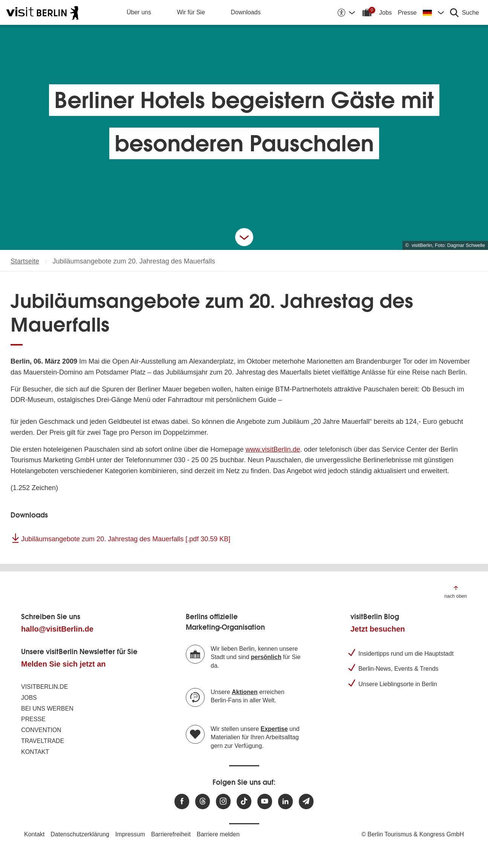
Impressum (130, 834)
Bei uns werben (47, 708)
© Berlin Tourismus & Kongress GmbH (412, 834)
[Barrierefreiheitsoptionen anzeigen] (346, 12)
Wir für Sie (191, 12)
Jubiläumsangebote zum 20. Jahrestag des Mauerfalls (125, 539)
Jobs (385, 12)
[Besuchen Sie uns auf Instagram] (223, 801)
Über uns (139, 12)
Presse (407, 12)
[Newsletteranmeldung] (306, 801)
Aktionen (244, 692)
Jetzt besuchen (377, 629)
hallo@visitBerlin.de (57, 629)
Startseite (25, 261)
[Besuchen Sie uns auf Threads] (202, 801)
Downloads (246, 12)
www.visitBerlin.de (272, 449)
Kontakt (35, 752)
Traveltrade (42, 741)
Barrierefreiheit (171, 834)
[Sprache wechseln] (433, 12)
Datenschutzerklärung (79, 834)
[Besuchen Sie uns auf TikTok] (244, 801)
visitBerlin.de (44, 687)
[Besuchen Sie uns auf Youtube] (264, 801)
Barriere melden (218, 834)
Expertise (274, 729)
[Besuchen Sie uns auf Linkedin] (285, 801)
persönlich (266, 657)
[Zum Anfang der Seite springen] (455, 591)
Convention (41, 730)
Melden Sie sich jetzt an (63, 664)
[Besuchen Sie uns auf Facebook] (181, 801)
